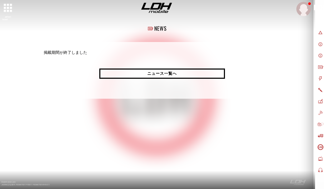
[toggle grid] (8, 8)
